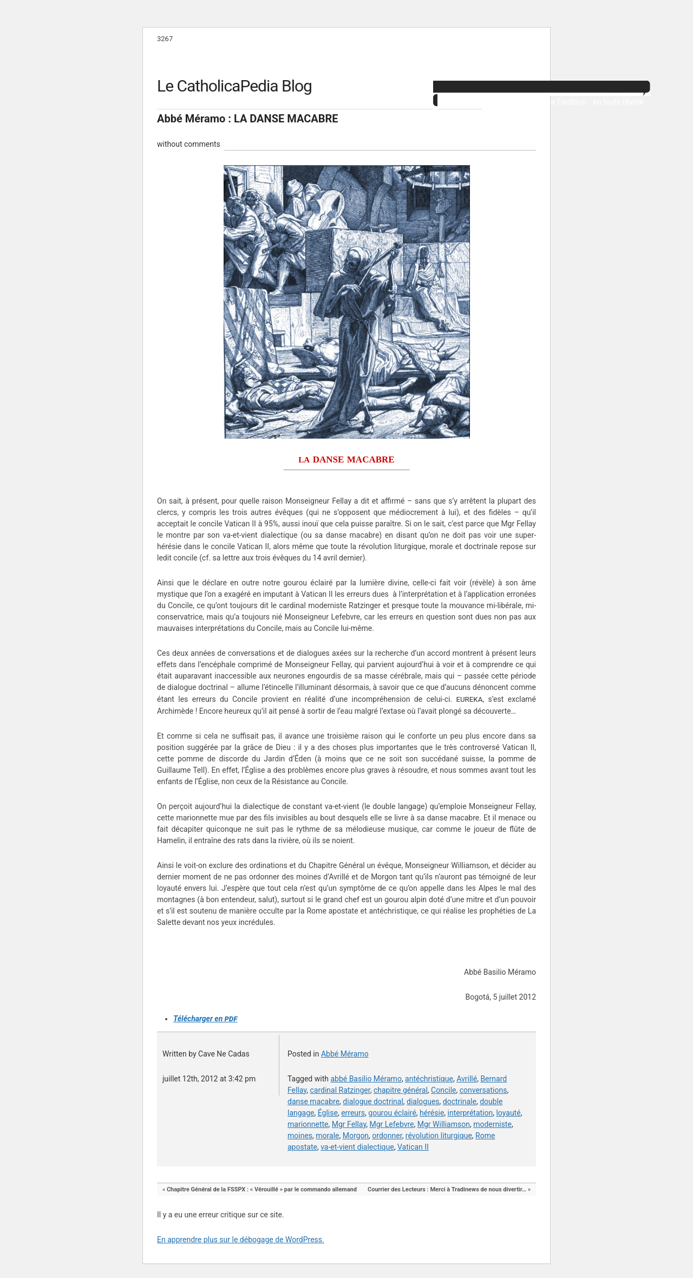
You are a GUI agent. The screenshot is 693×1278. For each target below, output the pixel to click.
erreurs (353, 1113)
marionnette (308, 1124)
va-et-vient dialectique (357, 1147)
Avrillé (466, 1078)
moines (299, 1135)
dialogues (423, 1101)
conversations (483, 1090)
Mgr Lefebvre (392, 1124)
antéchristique (429, 1078)
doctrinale (459, 1101)
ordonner (387, 1135)
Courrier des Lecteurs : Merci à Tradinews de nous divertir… (447, 1189)
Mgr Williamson (443, 1124)
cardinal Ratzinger (340, 1090)
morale (327, 1135)
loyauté (508, 1113)
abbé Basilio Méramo (365, 1078)
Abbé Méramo (345, 1053)
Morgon (356, 1135)
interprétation (470, 1113)
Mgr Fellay (349, 1124)
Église (328, 1113)
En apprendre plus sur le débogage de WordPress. (240, 1239)
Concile (443, 1090)
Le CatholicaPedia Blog (234, 85)
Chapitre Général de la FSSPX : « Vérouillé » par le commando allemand (262, 1189)
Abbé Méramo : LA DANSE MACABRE (247, 118)
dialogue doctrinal (373, 1101)
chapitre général (401, 1090)
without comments (188, 144)
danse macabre (313, 1101)
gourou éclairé (392, 1113)
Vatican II (413, 1147)
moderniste (492, 1124)
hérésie (432, 1113)
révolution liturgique (439, 1135)
